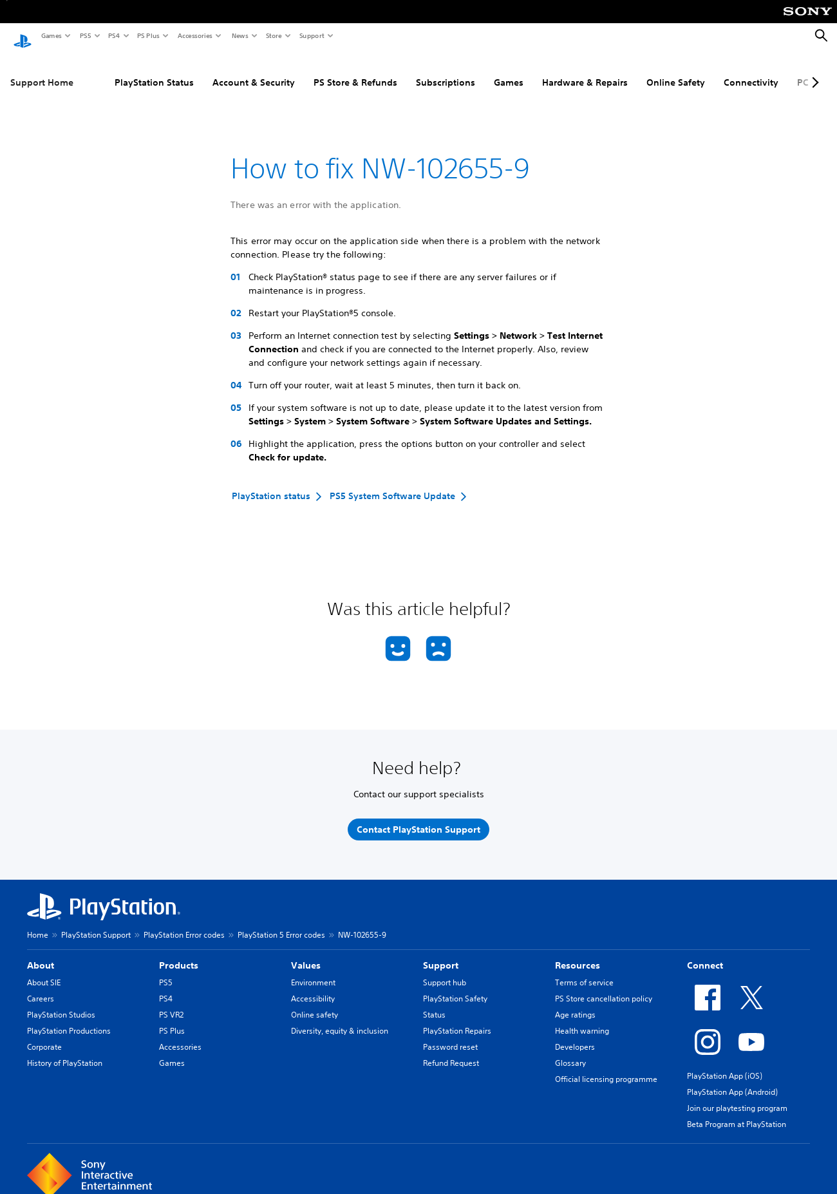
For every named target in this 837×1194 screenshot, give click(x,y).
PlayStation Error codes (184, 923)
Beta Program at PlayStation (736, 1112)
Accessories (194, 35)
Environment (313, 970)
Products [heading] (178, 954)
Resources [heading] (577, 954)
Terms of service (584, 970)
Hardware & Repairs (585, 70)
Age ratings (575, 1003)
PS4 (113, 35)
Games (51, 35)
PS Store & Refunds (355, 70)
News (239, 35)
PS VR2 (171, 1003)
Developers (575, 1035)
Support (311, 35)
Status (434, 1003)
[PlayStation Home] (22, 36)
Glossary (570, 1051)
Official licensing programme (606, 1067)
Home (37, 923)
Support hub (444, 970)
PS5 (84, 35)
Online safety (314, 1003)
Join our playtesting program (737, 1096)
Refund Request (451, 1051)
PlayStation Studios (61, 1003)
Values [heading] (306, 954)
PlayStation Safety (455, 986)
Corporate (44, 1035)
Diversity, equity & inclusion (339, 1019)
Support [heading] (440, 954)
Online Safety (675, 70)
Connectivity (751, 70)
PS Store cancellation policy (603, 986)
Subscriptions (445, 70)
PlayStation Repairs (457, 1019)
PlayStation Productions (69, 1019)
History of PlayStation (64, 1051)
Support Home (41, 70)
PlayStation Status (154, 70)
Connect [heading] (705, 954)
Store (273, 35)
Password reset (450, 1035)
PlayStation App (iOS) (724, 1064)
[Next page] (813, 70)
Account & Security (253, 70)
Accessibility (313, 986)
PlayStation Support (96, 923)
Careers (40, 986)
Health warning (582, 1019)
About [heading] (40, 954)
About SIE (44, 970)
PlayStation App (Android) (732, 1080)
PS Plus (147, 35)
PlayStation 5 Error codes (281, 923)
